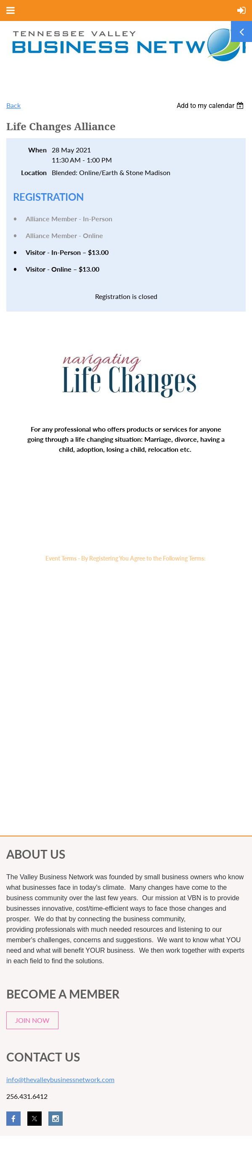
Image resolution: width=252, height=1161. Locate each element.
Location (34, 172)
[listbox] (211, 105)
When (37, 150)
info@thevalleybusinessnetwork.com (60, 1079)
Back (13, 105)
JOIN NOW (32, 1020)
